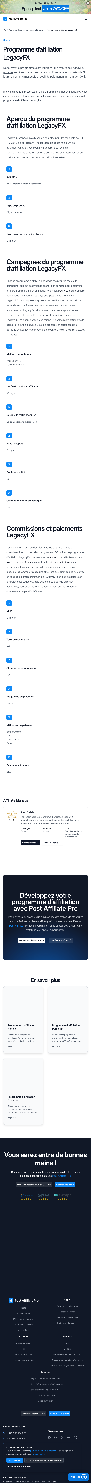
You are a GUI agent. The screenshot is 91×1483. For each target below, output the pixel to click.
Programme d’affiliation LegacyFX (61, 30)
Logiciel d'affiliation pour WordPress (45, 1356)
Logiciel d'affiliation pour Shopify (45, 1345)
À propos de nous (23, 1310)
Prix (23, 1315)
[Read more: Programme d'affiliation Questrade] (23, 1091)
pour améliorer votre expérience (44, 1451)
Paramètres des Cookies (19, 1466)
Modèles (67, 1315)
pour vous (64, 290)
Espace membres (67, 1278)
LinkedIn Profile (52, 842)
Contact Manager (30, 843)
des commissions (60, 562)
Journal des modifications (67, 1284)
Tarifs (23, 1274)
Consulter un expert (59, 1380)
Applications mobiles (23, 1291)
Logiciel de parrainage (45, 1362)
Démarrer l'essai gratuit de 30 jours (34, 1184)
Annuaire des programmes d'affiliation (26, 30)
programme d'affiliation (29, 234)
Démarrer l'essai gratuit (33, 1380)
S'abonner (37, 1430)
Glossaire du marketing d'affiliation (67, 1326)
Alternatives (23, 1297)
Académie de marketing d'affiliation (67, 1321)
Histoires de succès (23, 1321)
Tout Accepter (14, 1460)
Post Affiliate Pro (61, 1175)
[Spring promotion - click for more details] (45, 7)
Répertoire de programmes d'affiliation (67, 1332)
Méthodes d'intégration (23, 1285)
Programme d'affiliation (23, 1326)
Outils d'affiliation (45, 1367)
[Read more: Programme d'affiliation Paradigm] (68, 1019)
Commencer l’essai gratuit (31, 940)
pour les (8, 72)
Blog (67, 1310)
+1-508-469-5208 (16, 1410)
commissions (53, 557)
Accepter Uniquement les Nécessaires (44, 1460)
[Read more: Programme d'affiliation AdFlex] (23, 1019)
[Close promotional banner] (88, 3)
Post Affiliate (16, 925)
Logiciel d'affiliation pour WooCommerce (45, 1351)
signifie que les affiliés (18, 562)
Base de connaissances (67, 1273)
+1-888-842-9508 (16, 1405)
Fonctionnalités (23, 1280)
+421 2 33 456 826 (16, 1399)
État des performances (67, 1289)
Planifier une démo (61, 940)
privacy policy (39, 1454)
